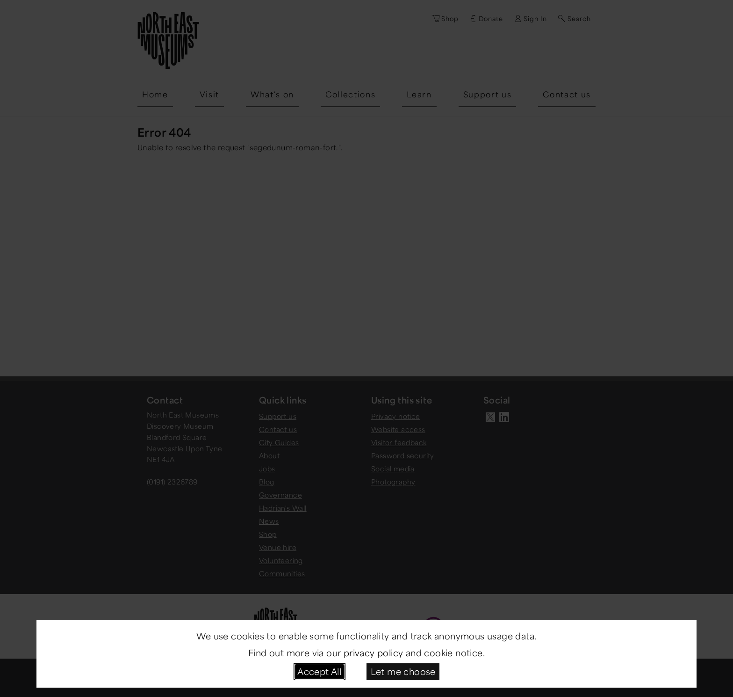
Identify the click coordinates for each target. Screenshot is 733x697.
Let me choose (403, 671)
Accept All (319, 671)
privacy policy (373, 652)
